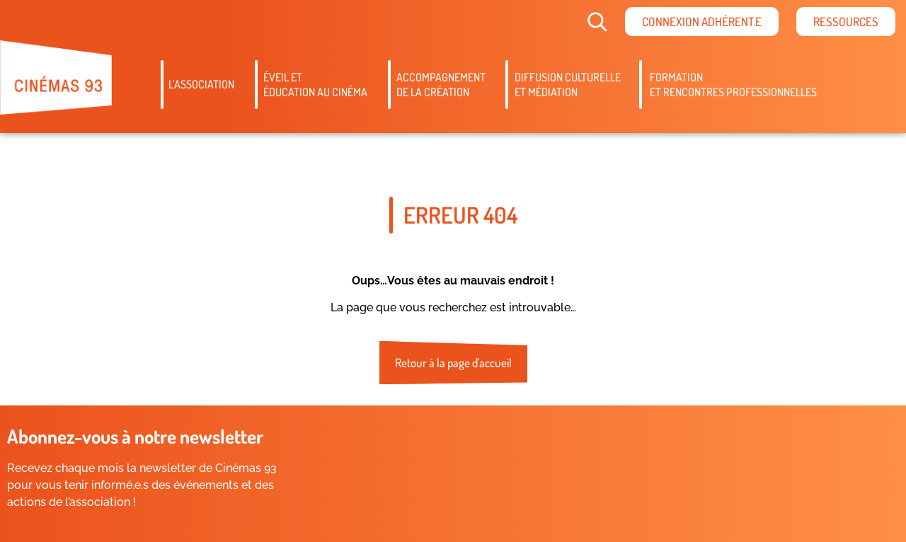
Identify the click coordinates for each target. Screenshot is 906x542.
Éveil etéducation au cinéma (315, 84)
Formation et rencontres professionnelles (733, 84)
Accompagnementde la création (441, 84)
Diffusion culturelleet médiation (568, 84)
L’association (201, 84)
